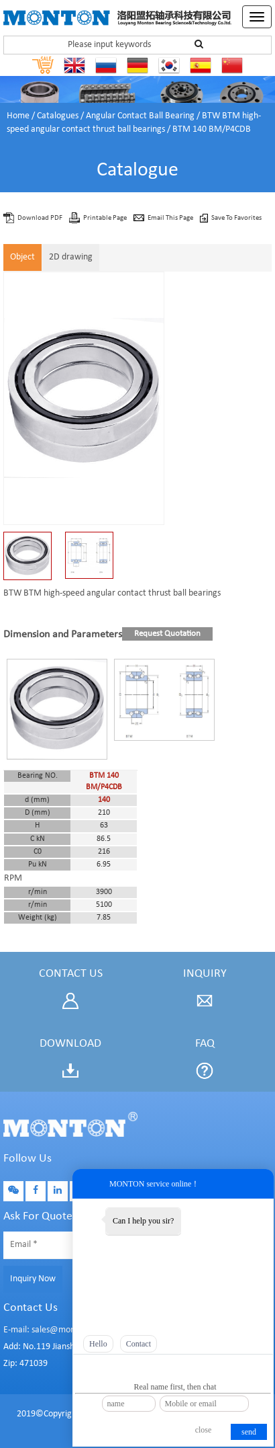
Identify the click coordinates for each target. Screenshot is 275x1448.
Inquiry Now (33, 1279)
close (203, 1430)
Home (18, 116)
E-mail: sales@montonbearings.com (71, 1330)
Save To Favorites (236, 218)
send (248, 1432)
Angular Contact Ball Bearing (140, 116)
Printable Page (105, 218)
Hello (98, 1344)
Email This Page (171, 218)
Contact (138, 1344)
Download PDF (40, 218)
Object (22, 257)
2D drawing (71, 257)
